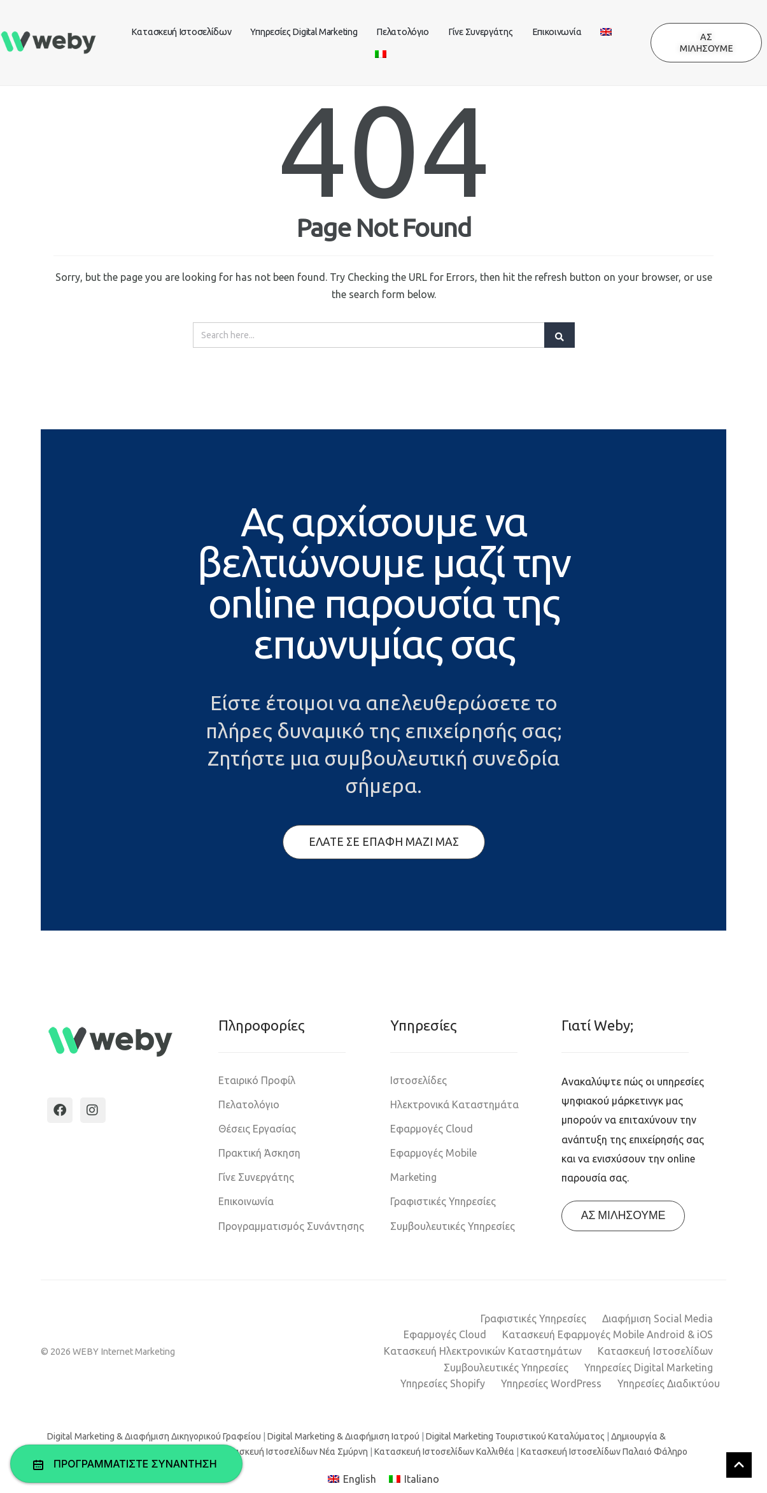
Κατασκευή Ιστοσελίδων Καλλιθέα (444, 1452)
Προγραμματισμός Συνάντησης (291, 1226)
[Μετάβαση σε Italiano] (414, 1479)
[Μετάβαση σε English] (352, 1479)
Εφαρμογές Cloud (431, 1128)
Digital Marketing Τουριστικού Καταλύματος (515, 1436)
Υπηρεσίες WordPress (551, 1383)
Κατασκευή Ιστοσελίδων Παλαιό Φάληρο (604, 1452)
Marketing (413, 1177)
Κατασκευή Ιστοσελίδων (181, 32)
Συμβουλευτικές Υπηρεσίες (452, 1226)
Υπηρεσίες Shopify (442, 1383)
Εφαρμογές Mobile (433, 1153)
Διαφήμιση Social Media (657, 1318)
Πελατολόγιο (402, 32)
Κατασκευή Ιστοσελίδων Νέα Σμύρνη (293, 1452)
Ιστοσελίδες (418, 1080)
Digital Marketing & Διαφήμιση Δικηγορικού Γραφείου (154, 1436)
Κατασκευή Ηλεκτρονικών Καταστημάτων (483, 1351)
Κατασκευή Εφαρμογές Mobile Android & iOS (607, 1334)
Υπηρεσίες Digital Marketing (303, 32)
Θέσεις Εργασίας (257, 1128)
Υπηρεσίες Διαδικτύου (668, 1383)
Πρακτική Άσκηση (259, 1153)
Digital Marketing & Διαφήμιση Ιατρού (343, 1436)
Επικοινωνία (557, 32)
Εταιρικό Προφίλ (256, 1080)
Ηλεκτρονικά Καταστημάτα (454, 1104)
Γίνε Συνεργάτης (480, 32)
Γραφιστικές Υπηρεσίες (443, 1201)
